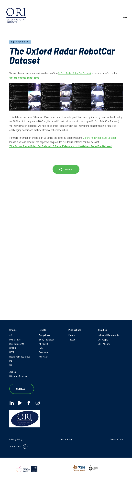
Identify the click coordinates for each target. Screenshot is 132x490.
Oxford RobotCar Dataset (24, 77)
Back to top (15, 446)
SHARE (68, 169)
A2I (10, 335)
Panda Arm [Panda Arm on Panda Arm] (44, 352)
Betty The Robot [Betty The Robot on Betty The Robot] (46, 339)
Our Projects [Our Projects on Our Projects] (104, 343)
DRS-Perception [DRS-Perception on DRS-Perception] (16, 343)
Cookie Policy (66, 439)
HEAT (11, 352)
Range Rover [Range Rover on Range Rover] (45, 335)
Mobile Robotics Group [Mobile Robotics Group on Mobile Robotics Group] (19, 356)
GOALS (12, 348)
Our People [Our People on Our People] (103, 339)
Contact (21, 388)
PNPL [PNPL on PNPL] (11, 360)
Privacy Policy (15, 439)
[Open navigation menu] (125, 15)
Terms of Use (116, 439)
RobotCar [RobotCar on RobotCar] (43, 356)
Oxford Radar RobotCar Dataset (74, 73)
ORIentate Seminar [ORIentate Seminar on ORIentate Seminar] (18, 376)
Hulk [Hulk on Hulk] (41, 348)
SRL (11, 365)
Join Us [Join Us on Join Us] (12, 371)
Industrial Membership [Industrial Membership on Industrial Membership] (108, 335)
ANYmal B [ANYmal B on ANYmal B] (43, 343)
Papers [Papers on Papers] (71, 335)
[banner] (16, 15)
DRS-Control (15, 339)
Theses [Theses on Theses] (71, 339)
